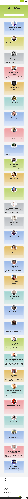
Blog (5, 482)
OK (20, 496)
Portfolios (1, 2)
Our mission (6, 480)
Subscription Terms (7, 487)
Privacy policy (6, 489)
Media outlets (6, 2)
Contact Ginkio (6, 484)
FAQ (4, 481)
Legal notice (6, 488)
